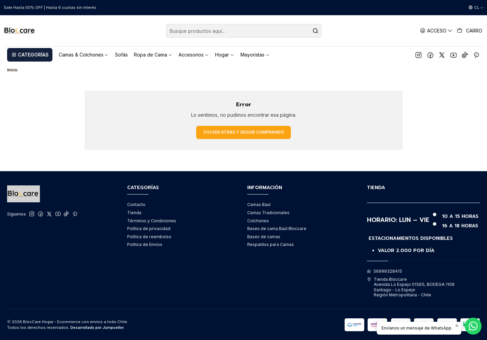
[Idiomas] (476, 7)
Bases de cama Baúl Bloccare (276, 228)
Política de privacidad (148, 228)
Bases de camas (263, 236)
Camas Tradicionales (268, 212)
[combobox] (243, 31)
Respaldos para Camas (270, 244)
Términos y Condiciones (151, 220)
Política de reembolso (149, 236)
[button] (29, 55)
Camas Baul (259, 204)
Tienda (134, 212)
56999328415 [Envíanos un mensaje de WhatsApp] (384, 271)
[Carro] (470, 31)
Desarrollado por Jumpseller (97, 327)
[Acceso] (436, 30)
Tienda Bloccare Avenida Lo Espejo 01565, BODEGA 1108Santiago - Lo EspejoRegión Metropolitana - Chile (411, 287)
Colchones (258, 220)
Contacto (136, 204)
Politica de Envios (144, 244)
